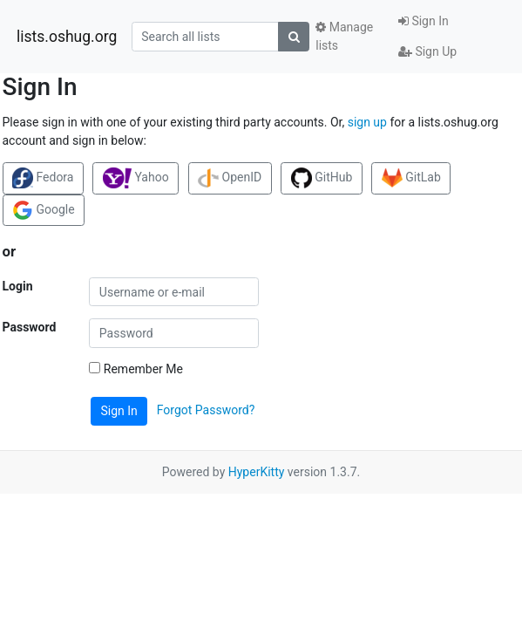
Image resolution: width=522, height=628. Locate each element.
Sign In (423, 21)
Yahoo (136, 177)
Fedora (42, 177)
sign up (367, 122)
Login (18, 286)
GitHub (322, 177)
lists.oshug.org (67, 36)
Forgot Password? (206, 410)
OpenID (229, 177)
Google (43, 210)
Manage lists (344, 36)
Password (30, 327)
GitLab (411, 177)
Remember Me (136, 369)
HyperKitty (256, 472)
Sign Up (427, 51)
